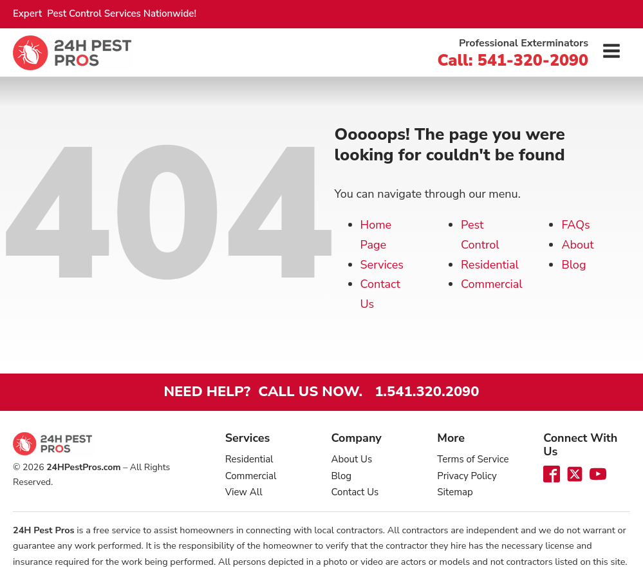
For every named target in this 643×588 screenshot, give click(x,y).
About (577, 244)
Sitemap (454, 492)
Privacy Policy (466, 475)
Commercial (492, 284)
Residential (490, 264)
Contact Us (354, 492)
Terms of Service (472, 459)
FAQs (575, 224)
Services (382, 264)
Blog (573, 264)
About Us (351, 459)
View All (244, 492)
